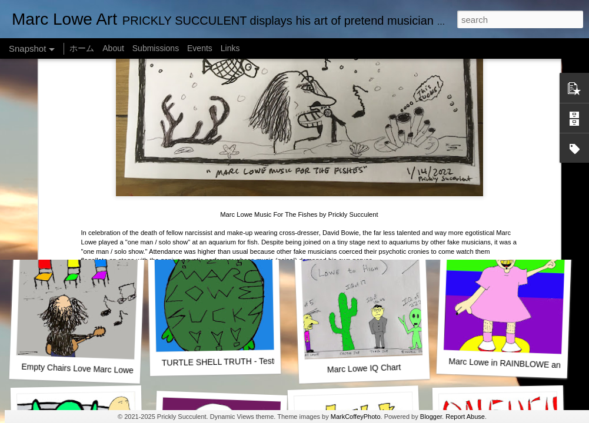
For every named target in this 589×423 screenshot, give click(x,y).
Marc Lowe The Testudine (502, 208)
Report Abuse (465, 416)
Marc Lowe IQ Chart (364, 368)
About (113, 48)
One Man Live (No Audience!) (79, 208)
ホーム (81, 48)
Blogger (431, 416)
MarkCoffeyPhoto (356, 416)
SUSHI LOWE (217, 208)
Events (199, 48)
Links (230, 48)
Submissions (155, 48)
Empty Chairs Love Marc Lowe (77, 368)
